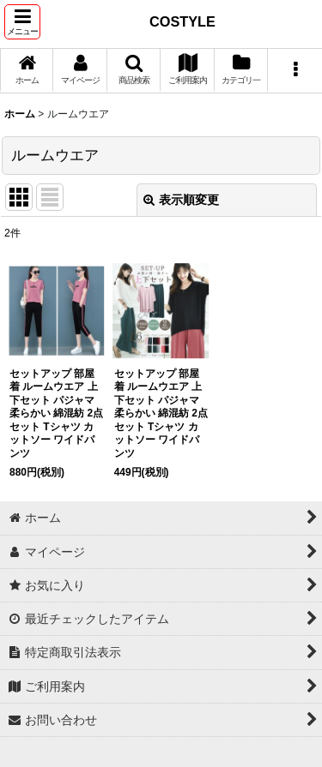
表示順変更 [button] (181, 200)
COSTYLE (182, 21)
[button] (22, 21)
